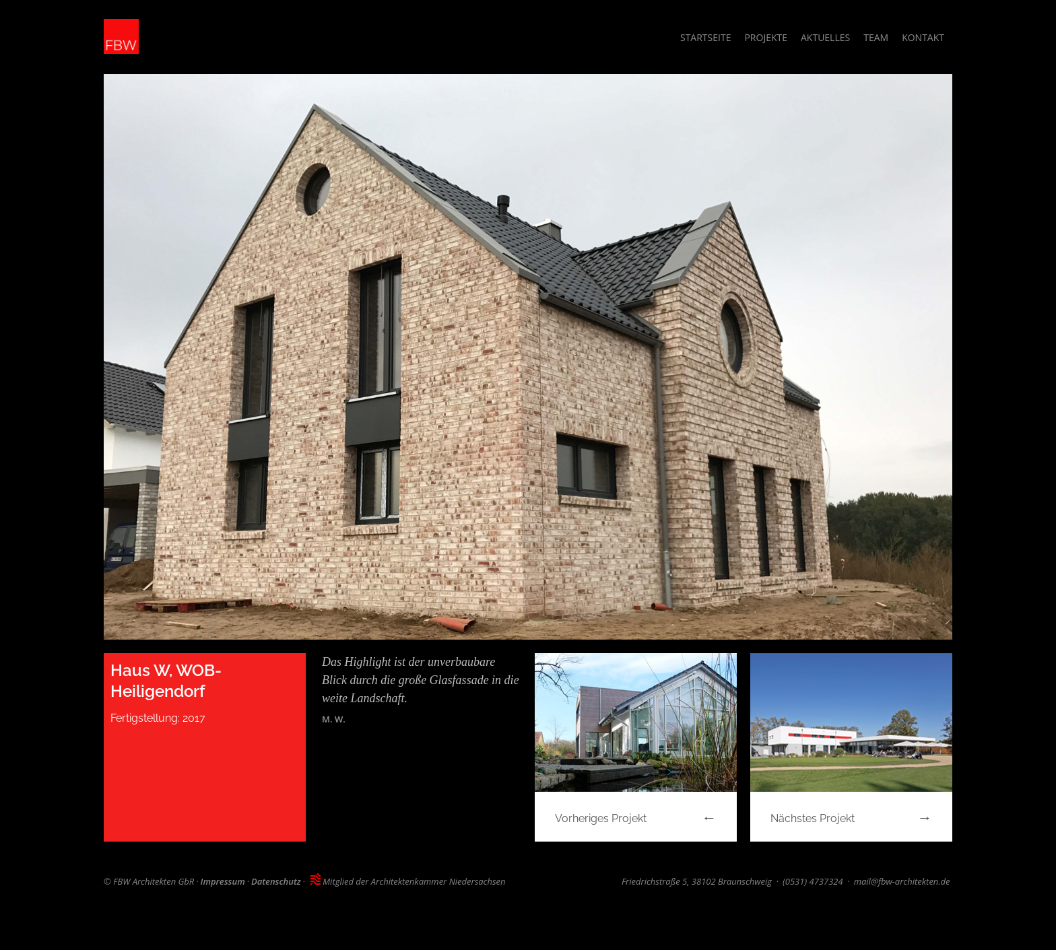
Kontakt (923, 37)
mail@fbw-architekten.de (902, 881)
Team (875, 37)
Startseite (705, 37)
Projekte (765, 37)
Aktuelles (825, 37)
